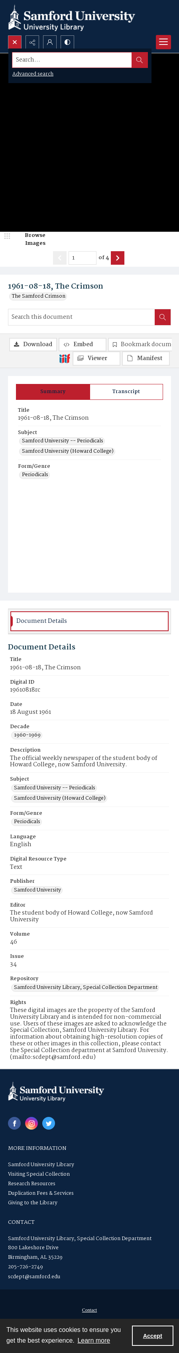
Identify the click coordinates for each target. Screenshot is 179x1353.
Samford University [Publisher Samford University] (37, 890)
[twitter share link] (48, 1123)
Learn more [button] (93, 1340)
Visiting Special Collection (39, 1174)
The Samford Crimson (38, 296)
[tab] (53, 391)
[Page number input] (82, 258)
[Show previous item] (60, 258)
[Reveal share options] (32, 42)
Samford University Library (41, 1165)
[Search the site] (72, 60)
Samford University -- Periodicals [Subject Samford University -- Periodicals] (62, 441)
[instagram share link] (31, 1123)
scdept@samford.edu (34, 1277)
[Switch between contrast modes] (67, 42)
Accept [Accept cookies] (152, 1336)
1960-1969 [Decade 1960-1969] (27, 735)
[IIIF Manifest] (146, 358)
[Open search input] (14, 42)
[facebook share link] (14, 1123)
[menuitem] (89, 1310)
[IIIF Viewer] (96, 358)
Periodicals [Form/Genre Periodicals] (35, 475)
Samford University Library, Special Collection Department (79, 1239)
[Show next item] (117, 258)
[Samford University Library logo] (72, 17)
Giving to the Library (32, 1203)
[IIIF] (64, 358)
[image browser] (30, 239)
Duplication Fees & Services (41, 1193)
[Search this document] (81, 317)
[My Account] (49, 42)
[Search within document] (163, 317)
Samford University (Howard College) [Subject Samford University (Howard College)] (68, 452)
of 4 (103, 258)
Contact (89, 1310)
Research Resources (31, 1184)
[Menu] (163, 42)
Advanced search (32, 74)
